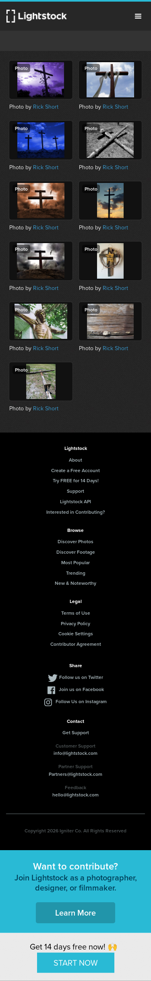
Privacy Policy (75, 623)
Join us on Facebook (81, 689)
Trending (75, 572)
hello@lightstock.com (75, 794)
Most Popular (75, 562)
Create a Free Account (75, 470)
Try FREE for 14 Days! (76, 480)
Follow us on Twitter (81, 677)
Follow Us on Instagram (81, 701)
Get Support (75, 732)
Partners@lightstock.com (75, 774)
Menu (138, 16)
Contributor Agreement (75, 644)
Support (75, 490)
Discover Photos (75, 541)
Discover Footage (75, 551)
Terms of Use (75, 612)
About (75, 459)
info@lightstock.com (75, 753)
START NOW (76, 962)
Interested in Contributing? (75, 511)
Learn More (75, 912)
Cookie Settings (75, 633)
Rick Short (45, 107)
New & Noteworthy (75, 583)
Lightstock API (75, 501)
